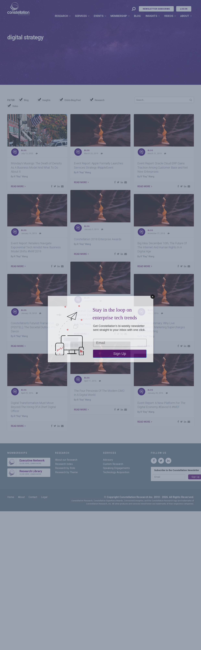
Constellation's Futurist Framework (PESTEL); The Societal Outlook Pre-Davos (33, 327)
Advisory (108, 459)
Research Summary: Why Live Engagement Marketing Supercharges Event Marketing (161, 327)
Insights (151, 16)
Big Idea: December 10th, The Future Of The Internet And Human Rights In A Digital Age (162, 247)
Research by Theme (66, 472)
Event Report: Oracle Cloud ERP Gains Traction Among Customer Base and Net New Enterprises (162, 167)
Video (15, 106)
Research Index (64, 464)
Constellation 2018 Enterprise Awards (97, 239)
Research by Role (65, 468)
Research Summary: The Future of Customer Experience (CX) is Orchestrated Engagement (95, 315)
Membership (118, 16)
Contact (33, 497)
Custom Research (113, 464)
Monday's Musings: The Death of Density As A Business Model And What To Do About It (36, 167)
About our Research (66, 459)
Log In (183, 9)
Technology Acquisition (116, 472)
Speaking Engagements (116, 468)
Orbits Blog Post (72, 100)
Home (10, 497)
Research (61, 16)
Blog (137, 16)
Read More (17, 186)
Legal (44, 497)
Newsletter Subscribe (156, 9)
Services (81, 16)
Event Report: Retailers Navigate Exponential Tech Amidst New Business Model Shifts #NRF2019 (36, 247)
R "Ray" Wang (21, 176)
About (184, 16)
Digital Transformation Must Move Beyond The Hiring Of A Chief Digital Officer (33, 407)
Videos (168, 16)
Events (99, 16)
